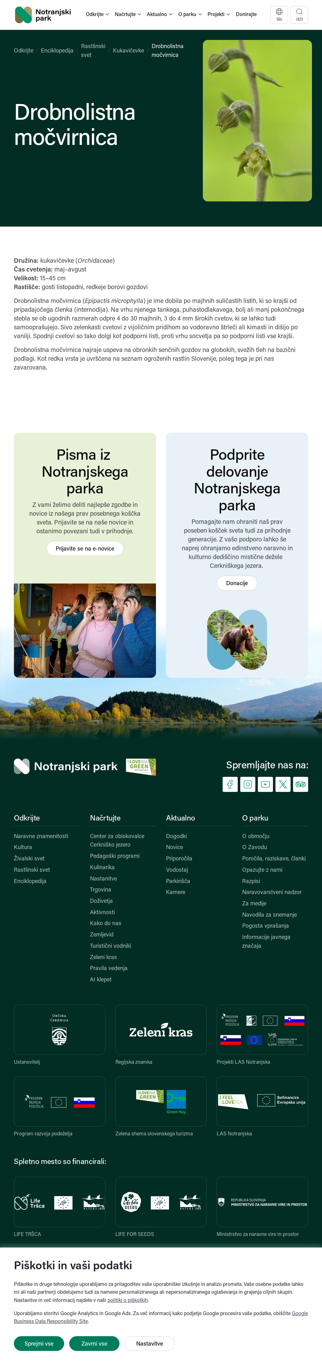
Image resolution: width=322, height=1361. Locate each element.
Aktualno (180, 818)
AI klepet (101, 980)
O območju (255, 837)
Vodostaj (177, 870)
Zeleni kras (103, 958)
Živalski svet (29, 859)
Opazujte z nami (262, 870)
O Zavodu (254, 848)
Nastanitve (103, 879)
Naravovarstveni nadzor (272, 893)
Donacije (237, 584)
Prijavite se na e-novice (85, 549)
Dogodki (176, 837)
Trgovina (100, 890)
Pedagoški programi (115, 856)
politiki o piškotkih (128, 1300)
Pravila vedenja (109, 969)
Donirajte (246, 14)
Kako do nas (105, 924)
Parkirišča (178, 882)
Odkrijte (23, 51)
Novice (174, 848)
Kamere (175, 893)
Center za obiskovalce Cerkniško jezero (117, 841)
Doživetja (101, 901)
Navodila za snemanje (269, 915)
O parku (255, 818)
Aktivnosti (102, 913)
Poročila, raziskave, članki (274, 859)
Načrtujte (105, 818)
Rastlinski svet (32, 870)
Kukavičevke (128, 51)
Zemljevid (102, 935)
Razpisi (251, 882)
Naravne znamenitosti (41, 837)
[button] (98, 15)
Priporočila (179, 859)
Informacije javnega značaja (266, 942)
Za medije (254, 904)
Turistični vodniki (110, 946)
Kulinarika (102, 868)
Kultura (23, 848)
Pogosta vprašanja (265, 926)
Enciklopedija (57, 51)
